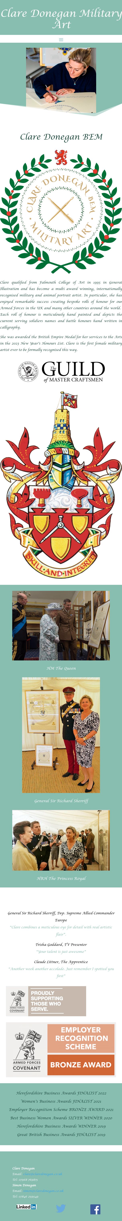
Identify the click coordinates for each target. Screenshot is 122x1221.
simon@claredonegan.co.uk (43, 1191)
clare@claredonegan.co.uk (42, 1174)
